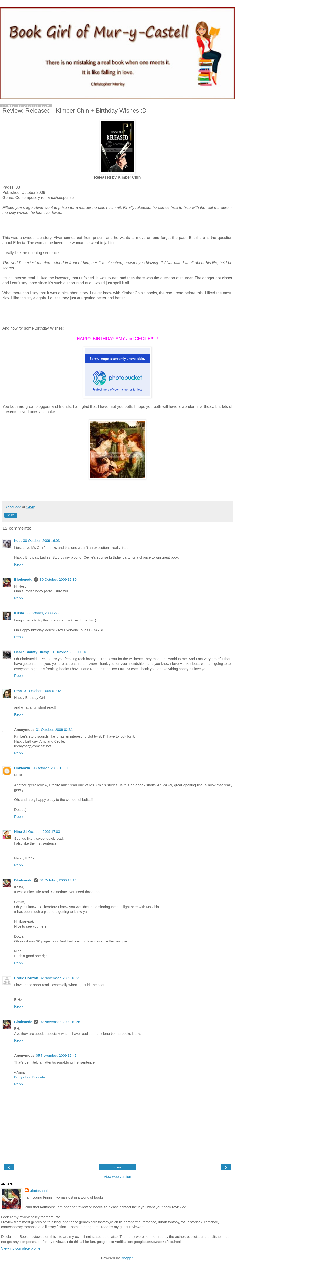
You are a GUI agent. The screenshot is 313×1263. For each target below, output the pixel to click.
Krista (19, 613)
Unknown (22, 768)
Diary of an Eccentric (30, 1077)
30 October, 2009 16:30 (58, 579)
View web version (117, 1177)
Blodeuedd (23, 579)
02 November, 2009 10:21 (60, 978)
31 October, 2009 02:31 (54, 730)
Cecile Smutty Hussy (31, 652)
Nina (18, 832)
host (18, 541)
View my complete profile (20, 1248)
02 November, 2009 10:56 (60, 1022)
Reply (18, 564)
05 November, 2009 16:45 (56, 1055)
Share (11, 515)
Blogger (127, 1258)
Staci (18, 691)
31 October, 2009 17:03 (41, 832)
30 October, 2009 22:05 (44, 613)
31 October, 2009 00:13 (68, 652)
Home (117, 1167)
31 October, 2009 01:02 (42, 691)
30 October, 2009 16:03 (41, 541)
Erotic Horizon (26, 978)
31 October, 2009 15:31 (50, 768)
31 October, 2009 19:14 (58, 880)
